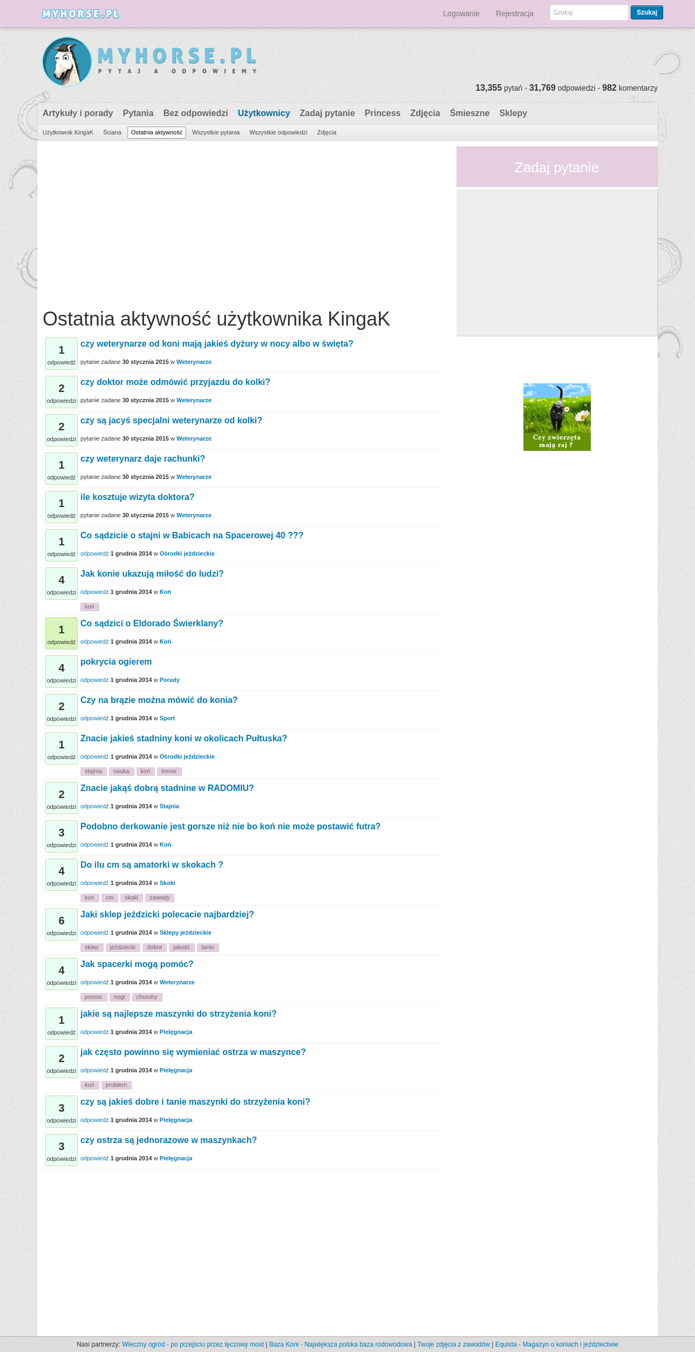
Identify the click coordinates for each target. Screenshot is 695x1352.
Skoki (167, 883)
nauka (121, 771)
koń (89, 606)
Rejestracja (515, 13)
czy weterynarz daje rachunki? (142, 458)
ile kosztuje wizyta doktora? (137, 497)
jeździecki (123, 947)
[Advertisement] (243, 222)
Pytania (138, 113)
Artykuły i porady (78, 113)
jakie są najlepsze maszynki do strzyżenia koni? (178, 1013)
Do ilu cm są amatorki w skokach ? (151, 864)
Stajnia (169, 806)
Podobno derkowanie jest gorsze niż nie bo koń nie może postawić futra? (230, 826)
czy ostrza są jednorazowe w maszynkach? (168, 1140)
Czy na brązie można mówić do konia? (159, 700)
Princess (383, 113)
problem (116, 1084)
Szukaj (647, 12)
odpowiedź (94, 553)
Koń (165, 592)
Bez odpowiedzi (195, 113)
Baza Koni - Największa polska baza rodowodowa (340, 1344)
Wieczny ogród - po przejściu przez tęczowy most (193, 1344)
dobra (154, 947)
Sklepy (513, 113)
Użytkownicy (264, 113)
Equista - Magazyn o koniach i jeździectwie (556, 1344)
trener (169, 771)
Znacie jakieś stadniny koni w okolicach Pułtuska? (183, 738)
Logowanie (461, 13)
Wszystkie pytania (216, 132)
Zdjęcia (425, 113)
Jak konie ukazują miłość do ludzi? (152, 573)
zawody (159, 897)
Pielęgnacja (176, 1032)
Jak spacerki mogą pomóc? (137, 964)
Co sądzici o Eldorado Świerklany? (151, 623)
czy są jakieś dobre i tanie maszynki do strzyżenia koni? (195, 1101)
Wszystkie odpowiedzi (278, 132)
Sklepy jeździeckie (186, 932)
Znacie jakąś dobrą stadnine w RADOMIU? (167, 788)
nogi (119, 996)
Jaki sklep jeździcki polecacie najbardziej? (167, 914)
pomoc (94, 996)
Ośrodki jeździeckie (187, 553)
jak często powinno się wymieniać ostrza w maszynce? (193, 1052)
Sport (167, 718)
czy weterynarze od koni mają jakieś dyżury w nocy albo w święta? (216, 343)
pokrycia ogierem (116, 661)
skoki (131, 897)
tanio (207, 947)
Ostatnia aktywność (156, 132)
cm (110, 897)
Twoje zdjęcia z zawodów (453, 1344)
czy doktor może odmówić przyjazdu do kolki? (175, 382)
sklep (92, 947)
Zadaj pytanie (327, 113)
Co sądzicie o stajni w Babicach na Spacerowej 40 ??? (191, 535)
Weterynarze (194, 362)
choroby (147, 996)
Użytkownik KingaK (68, 132)
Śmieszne (470, 113)
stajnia (93, 771)
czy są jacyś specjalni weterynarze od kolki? (171, 420)
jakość (181, 947)
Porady (170, 680)
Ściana (112, 132)
